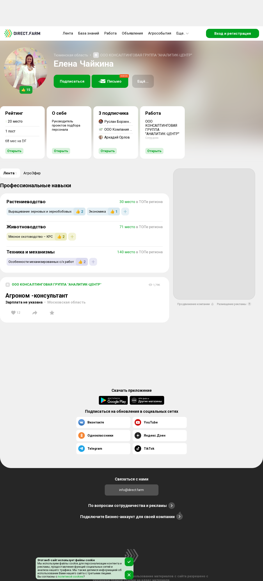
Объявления (132, 33)
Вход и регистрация (232, 33)
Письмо (113, 79)
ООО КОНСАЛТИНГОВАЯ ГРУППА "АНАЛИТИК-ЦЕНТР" (146, 55)
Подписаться (72, 81)
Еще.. (182, 33)
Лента (68, 33)
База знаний (88, 33)
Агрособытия (159, 33)
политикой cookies (70, 576)
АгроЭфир (32, 173)
